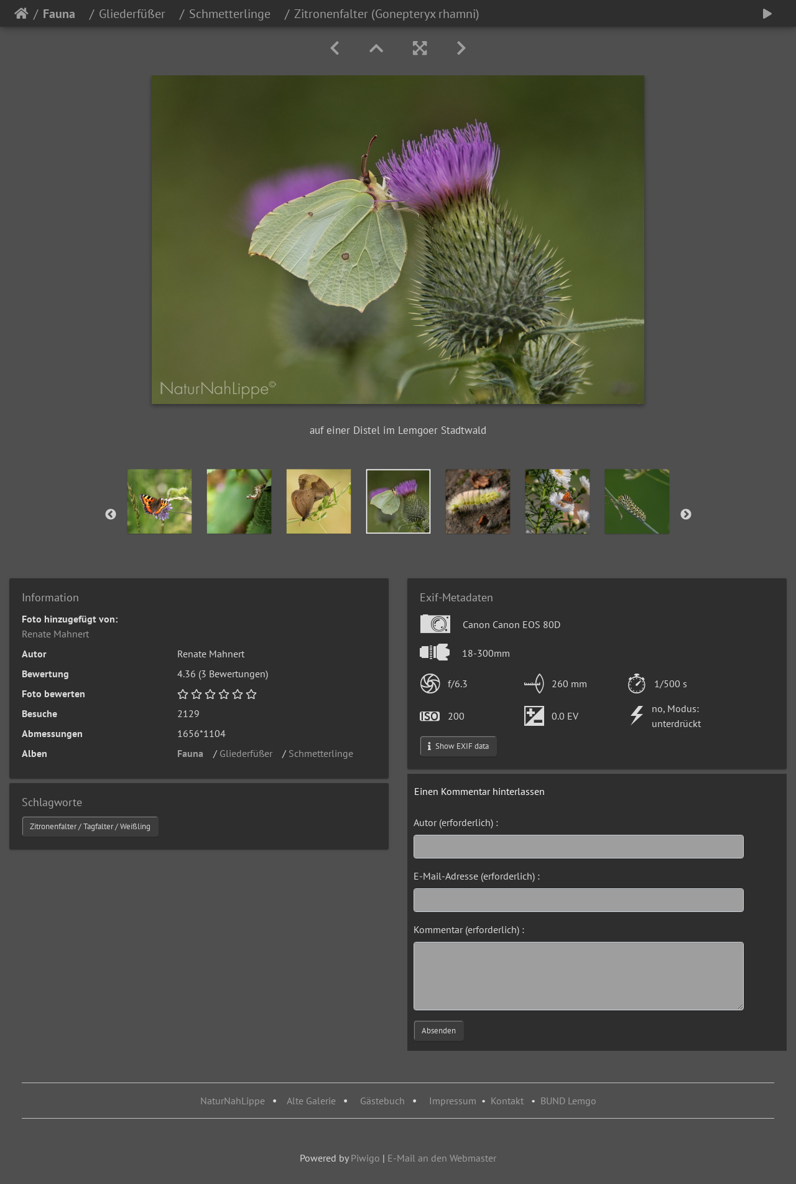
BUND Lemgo (568, 1100)
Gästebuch (383, 1100)
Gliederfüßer (137, 14)
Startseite (21, 13)
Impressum (452, 1100)
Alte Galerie (311, 1100)
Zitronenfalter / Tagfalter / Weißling (90, 826)
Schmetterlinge (234, 14)
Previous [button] (110, 515)
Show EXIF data (458, 746)
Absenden (439, 1030)
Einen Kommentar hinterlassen (479, 791)
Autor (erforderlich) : (456, 822)
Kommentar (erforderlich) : (469, 929)
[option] (160, 501)
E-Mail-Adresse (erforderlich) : (477, 876)
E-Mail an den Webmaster (441, 1158)
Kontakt (507, 1100)
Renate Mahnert (55, 633)
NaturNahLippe (232, 1100)
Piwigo (365, 1158)
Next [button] (686, 515)
